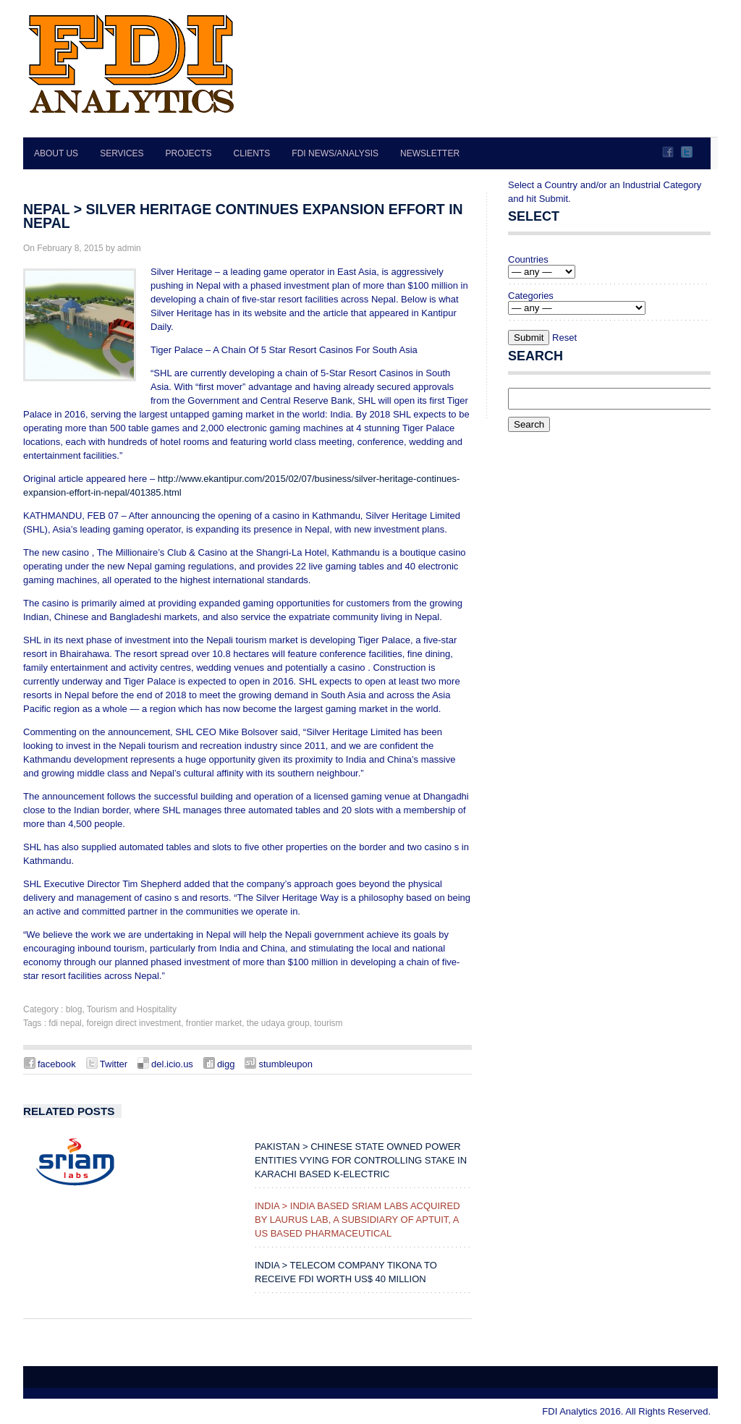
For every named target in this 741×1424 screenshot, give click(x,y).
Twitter (687, 152)
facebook (57, 1064)
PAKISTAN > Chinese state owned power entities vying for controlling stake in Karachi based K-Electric (361, 1160)
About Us (56, 153)
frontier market (214, 1023)
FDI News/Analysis (335, 153)
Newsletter (430, 153)
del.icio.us (172, 1064)
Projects (189, 153)
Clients (252, 153)
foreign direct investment (133, 1023)
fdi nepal (64, 1023)
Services (121, 153)
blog (74, 1009)
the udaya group (278, 1023)
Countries (528, 259)
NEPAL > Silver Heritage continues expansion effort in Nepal (243, 216)
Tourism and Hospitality (132, 1009)
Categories (531, 295)
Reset (564, 337)
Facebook (668, 152)
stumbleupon (285, 1064)
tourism (328, 1023)
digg (226, 1064)
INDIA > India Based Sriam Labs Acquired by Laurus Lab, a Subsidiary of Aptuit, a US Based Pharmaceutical (357, 1219)
